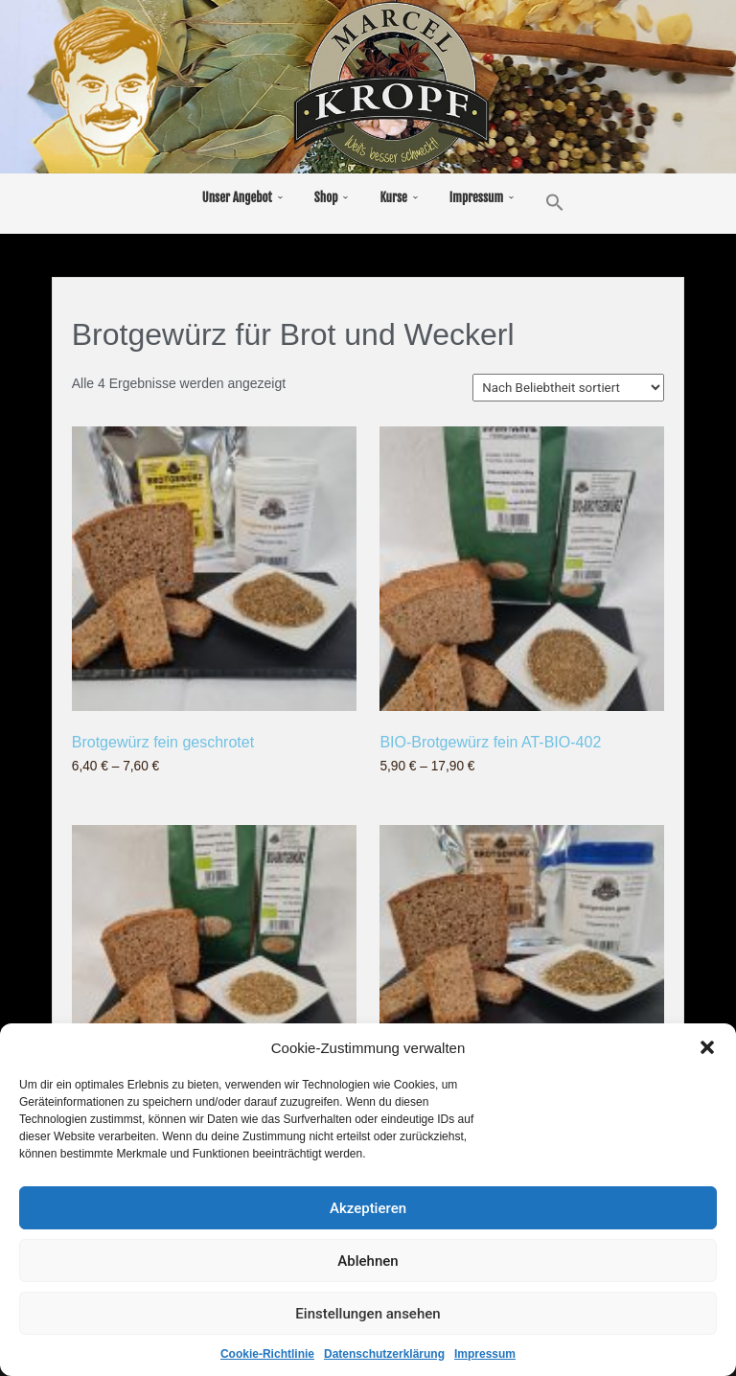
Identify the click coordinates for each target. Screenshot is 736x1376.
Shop (326, 197)
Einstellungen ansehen (367, 1317)
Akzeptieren (368, 1212)
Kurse (393, 197)
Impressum (485, 1358)
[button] (707, 1051)
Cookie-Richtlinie (267, 1358)
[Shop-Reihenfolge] (568, 387)
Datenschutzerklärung (384, 1358)
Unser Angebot (237, 197)
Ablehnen (367, 1264)
